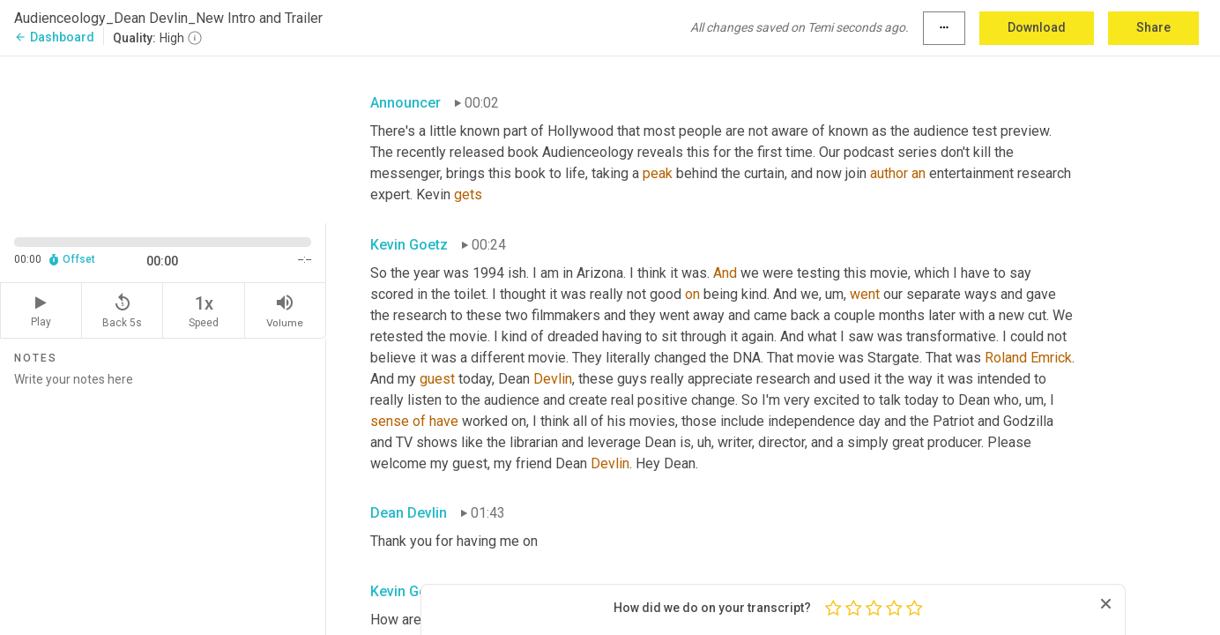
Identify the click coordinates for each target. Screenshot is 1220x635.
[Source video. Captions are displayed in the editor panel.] (163, 138)
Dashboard (54, 37)
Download (1037, 27)
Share (1153, 27)
